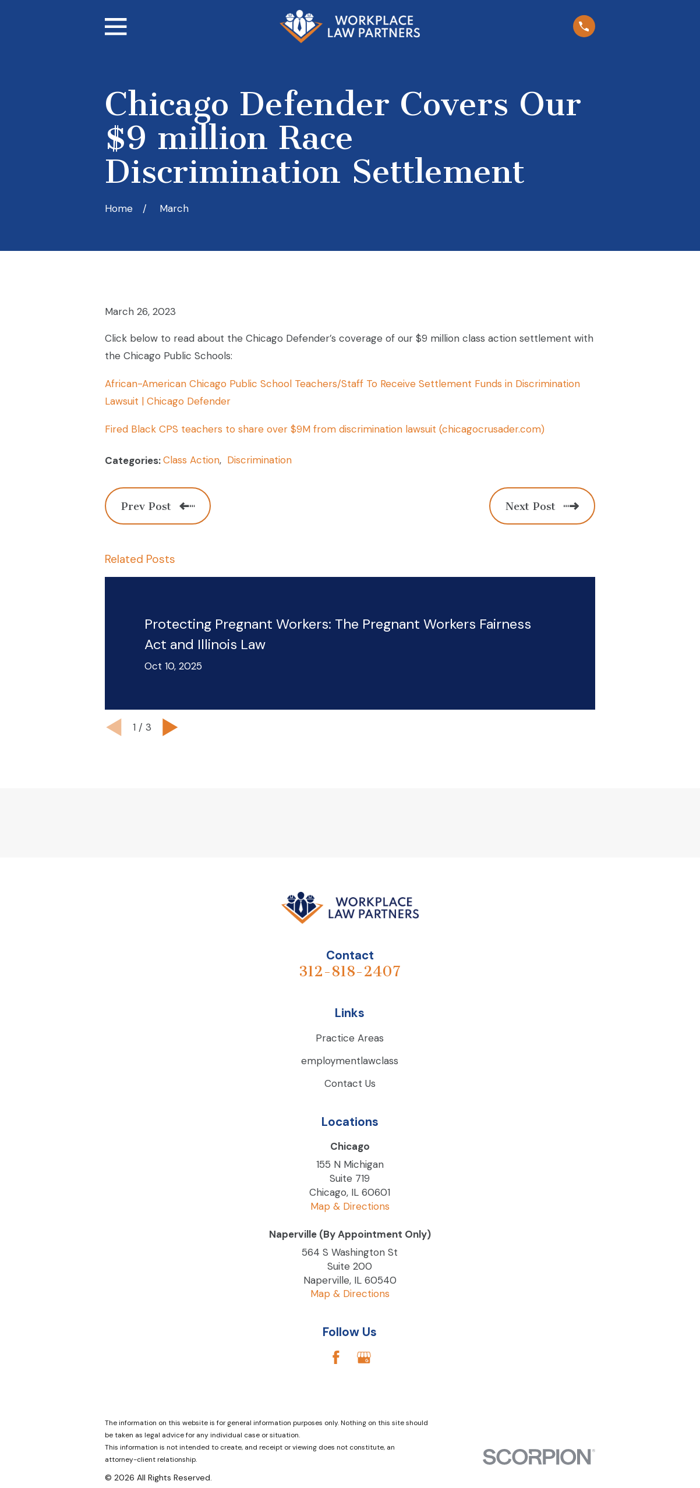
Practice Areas (350, 1038)
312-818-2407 (350, 971)
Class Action (191, 460)
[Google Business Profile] (364, 1358)
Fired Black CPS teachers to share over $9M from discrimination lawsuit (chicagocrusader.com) (325, 429)
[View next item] (170, 727)
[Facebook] (336, 1358)
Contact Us (350, 1083)
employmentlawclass (349, 1060)
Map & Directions (350, 1206)
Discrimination (259, 460)
